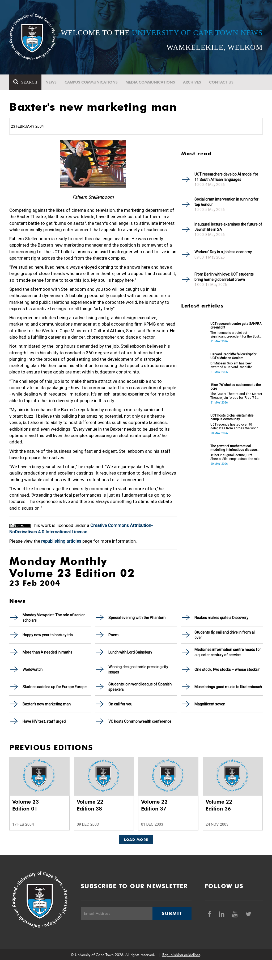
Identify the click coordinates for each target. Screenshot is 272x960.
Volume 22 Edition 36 (219, 805)
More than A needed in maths (47, 652)
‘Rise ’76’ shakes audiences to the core (235, 386)
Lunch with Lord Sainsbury (130, 652)
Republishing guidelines (181, 955)
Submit (172, 913)
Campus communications (91, 82)
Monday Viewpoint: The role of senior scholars (54, 617)
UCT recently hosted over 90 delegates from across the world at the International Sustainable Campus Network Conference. (236, 426)
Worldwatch (32, 669)
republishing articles (61, 541)
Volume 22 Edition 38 (90, 805)
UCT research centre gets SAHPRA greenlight (235, 325)
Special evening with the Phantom (136, 618)
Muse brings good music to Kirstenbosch (228, 687)
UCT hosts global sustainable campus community (231, 417)
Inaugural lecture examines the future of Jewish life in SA (228, 227)
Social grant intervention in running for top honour (226, 202)
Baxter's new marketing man (47, 704)
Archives (192, 82)
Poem (113, 635)
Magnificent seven (209, 704)
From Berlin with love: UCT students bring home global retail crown (224, 277)
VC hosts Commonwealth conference (139, 721)
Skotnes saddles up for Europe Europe (55, 687)
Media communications (150, 82)
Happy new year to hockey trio (48, 635)
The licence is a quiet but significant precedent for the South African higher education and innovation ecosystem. (235, 334)
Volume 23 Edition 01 (25, 805)
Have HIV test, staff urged (44, 721)
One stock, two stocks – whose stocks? (227, 669)
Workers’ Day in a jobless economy (223, 252)
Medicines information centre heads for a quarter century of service (227, 652)
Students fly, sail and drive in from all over (224, 635)
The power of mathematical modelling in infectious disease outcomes (233, 448)
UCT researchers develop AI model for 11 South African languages (226, 177)
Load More (136, 839)
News (51, 82)
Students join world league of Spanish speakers (140, 687)
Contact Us (221, 82)
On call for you (120, 704)
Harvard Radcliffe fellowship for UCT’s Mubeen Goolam (233, 356)
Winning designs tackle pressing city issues (138, 669)
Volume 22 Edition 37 (154, 805)
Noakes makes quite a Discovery (221, 618)
